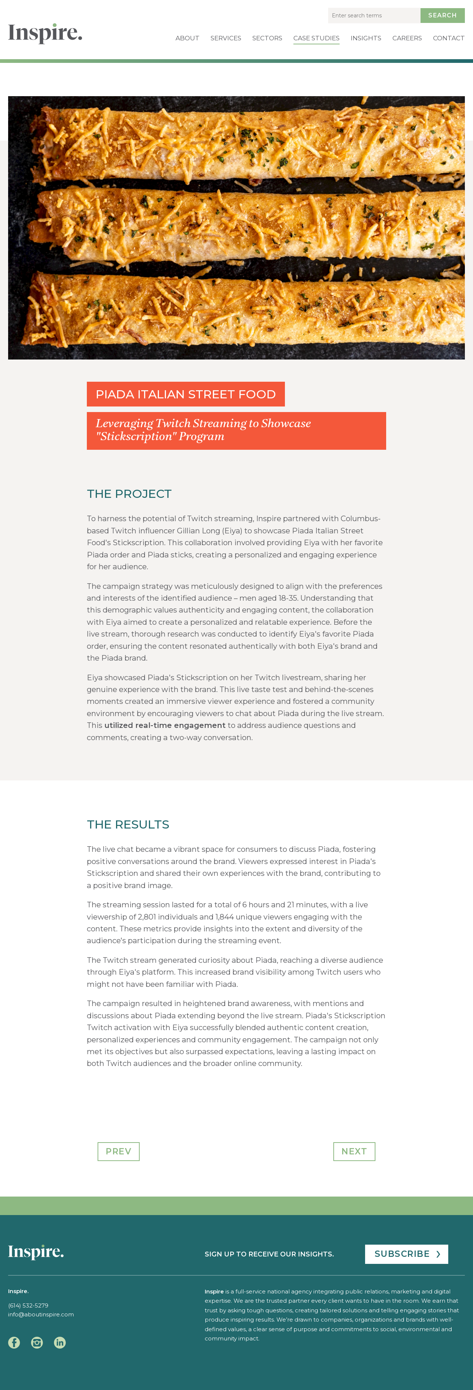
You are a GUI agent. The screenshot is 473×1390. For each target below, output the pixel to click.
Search (442, 15)
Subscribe (402, 1254)
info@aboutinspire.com (41, 1314)
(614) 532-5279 (28, 1305)
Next (354, 1151)
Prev (119, 1151)
